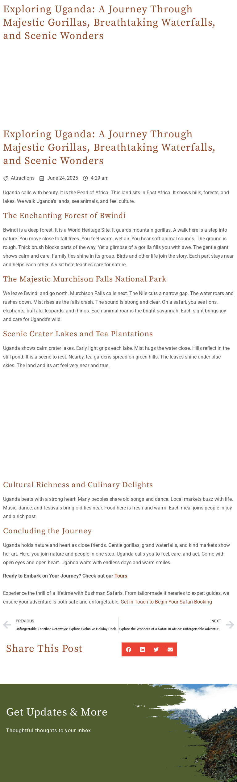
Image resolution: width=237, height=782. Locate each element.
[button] (128, 649)
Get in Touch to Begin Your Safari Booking (166, 602)
